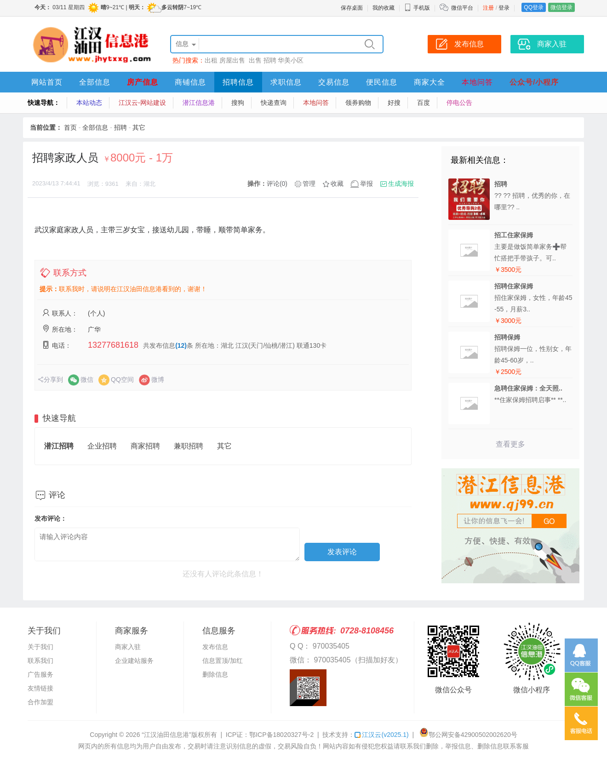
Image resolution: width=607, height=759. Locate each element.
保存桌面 (352, 8)
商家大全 (429, 82)
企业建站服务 (134, 660)
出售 (255, 60)
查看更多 (510, 444)
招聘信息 (238, 82)
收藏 (337, 183)
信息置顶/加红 (222, 660)
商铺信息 (190, 82)
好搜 (394, 102)
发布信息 (215, 646)
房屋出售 (233, 60)
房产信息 (142, 82)
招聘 (269, 60)
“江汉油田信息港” (166, 734)
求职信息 (286, 82)
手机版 (417, 8)
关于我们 (40, 646)
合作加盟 (40, 702)
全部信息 (94, 82)
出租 (211, 60)
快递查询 (273, 102)
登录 (504, 8)
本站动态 (89, 102)
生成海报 (401, 183)
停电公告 (459, 102)
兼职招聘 (188, 446)
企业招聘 (102, 446)
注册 (488, 8)
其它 (138, 127)
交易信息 (333, 82)
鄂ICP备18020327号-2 (281, 734)
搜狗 (237, 102)
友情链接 (40, 688)
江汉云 (381, 734)
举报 (366, 183)
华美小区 (291, 60)
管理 (309, 183)
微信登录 (561, 7)
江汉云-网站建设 (142, 102)
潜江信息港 (199, 102)
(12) (181, 345)
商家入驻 (128, 646)
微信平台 (462, 8)
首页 (70, 127)
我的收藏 (383, 8)
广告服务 (40, 674)
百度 (423, 102)
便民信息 (381, 82)
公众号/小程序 (534, 82)
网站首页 (47, 82)
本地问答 (477, 82)
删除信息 (215, 674)
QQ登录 (534, 7)
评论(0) (277, 183)
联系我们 (40, 660)
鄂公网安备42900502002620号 (468, 734)
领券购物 (358, 102)
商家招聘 (145, 446)
